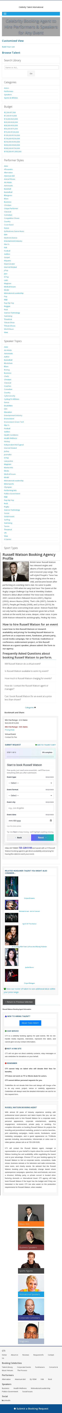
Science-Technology (12, 312)
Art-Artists (8, 182)
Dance (6, 228)
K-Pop (6, 277)
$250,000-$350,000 (12, 141)
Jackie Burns (29, 967)
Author (6, 356)
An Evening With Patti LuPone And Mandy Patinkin (29, 947)
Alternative (8, 172)
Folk (5, 247)
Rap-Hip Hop (9, 303)
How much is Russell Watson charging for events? (28, 678)
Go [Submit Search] (31, 73)
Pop (5, 296)
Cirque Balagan (29, 983)
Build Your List (8, 46)
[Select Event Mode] (30, 795)
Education (8, 412)
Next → (42, 837)
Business (7, 202)
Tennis (6, 526)
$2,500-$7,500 (10, 112)
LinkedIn (6, 1400)
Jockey (6, 451)
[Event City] (30, 808)
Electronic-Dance (10, 237)
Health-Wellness (10, 438)
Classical (7, 211)
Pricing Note (9, 730)
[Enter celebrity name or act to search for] (32, 67)
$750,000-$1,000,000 (12, 151)
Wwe (6, 332)
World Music (9, 329)
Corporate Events (24, 1367)
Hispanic (7, 260)
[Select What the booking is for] (30, 783)
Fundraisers (40, 1367)
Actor (6, 166)
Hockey (7, 441)
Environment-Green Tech (14, 422)
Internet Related (10, 267)
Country (7, 221)
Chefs (6, 376)
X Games (7, 539)
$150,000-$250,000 (12, 138)
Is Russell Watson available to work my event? (27, 671)
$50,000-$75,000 (11, 128)
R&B (5, 299)
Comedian (8, 215)
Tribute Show (9, 322)
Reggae (7, 306)
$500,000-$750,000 (12, 148)
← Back (18, 837)
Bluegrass (8, 195)
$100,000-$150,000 (12, 135)
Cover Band (8, 224)
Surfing (7, 519)
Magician (7, 283)
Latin (6, 280)
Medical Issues (10, 286)
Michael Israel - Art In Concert (29, 911)
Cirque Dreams (29, 898)
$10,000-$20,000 (11, 119)
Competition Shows (11, 218)
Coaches (7, 386)
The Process (22, 1370)
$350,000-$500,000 (12, 145)
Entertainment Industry (13, 241)
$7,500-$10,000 (10, 115)
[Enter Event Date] (30, 820)
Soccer (6, 513)
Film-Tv (6, 244)
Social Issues (9, 516)
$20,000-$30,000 (11, 122)
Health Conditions (11, 435)
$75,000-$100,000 (11, 132)
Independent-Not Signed (14, 444)
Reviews (25, 1355)
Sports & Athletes (11, 97)
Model (6, 290)
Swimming (8, 316)
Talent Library (7, 1367)
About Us (14, 1355)
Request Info (38, 1355)
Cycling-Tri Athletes (11, 399)
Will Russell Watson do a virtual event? (23, 663)
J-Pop (6, 270)
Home (4, 1355)
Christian (7, 205)
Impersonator (9, 263)
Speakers (8, 94)
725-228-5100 (25, 847)
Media (6, 470)
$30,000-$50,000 (11, 125)
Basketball (8, 192)
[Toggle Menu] (31, 14)
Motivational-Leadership (13, 293)
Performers (8, 91)
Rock (6, 309)
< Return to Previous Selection (19, 1002)
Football (7, 250)
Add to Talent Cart (46, 745)
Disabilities (8, 405)
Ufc (5, 532)
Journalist (7, 454)
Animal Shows (9, 179)
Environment (9, 418)
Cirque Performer (11, 208)
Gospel (7, 257)
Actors (6, 88)
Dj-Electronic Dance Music (14, 231)
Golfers (7, 254)
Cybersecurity (9, 395)
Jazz (5, 273)
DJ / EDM (33, 1379)
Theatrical (8, 319)
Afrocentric (8, 169)
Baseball (7, 188)
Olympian (8, 487)
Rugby (6, 506)
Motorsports (9, 483)
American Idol (9, 175)
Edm (5, 234)
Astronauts (8, 185)
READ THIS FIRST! (30, 1023)
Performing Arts (10, 490)
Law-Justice (8, 461)
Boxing (7, 369)
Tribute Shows (9, 325)
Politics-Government (12, 493)
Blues (6, 198)
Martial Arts (8, 467)
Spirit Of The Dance (29, 924)
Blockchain (8, 363)
